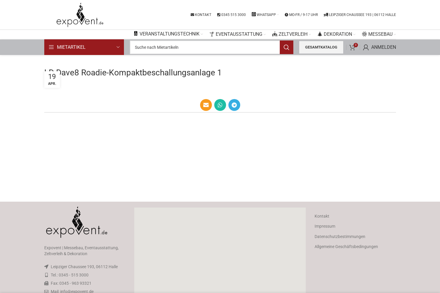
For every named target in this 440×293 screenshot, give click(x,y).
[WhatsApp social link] (220, 105)
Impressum (325, 226)
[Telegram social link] (234, 105)
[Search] (211, 47)
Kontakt (322, 216)
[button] (220, 254)
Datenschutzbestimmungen (340, 236)
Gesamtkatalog (321, 47)
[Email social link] (206, 105)
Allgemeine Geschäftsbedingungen (346, 246)
